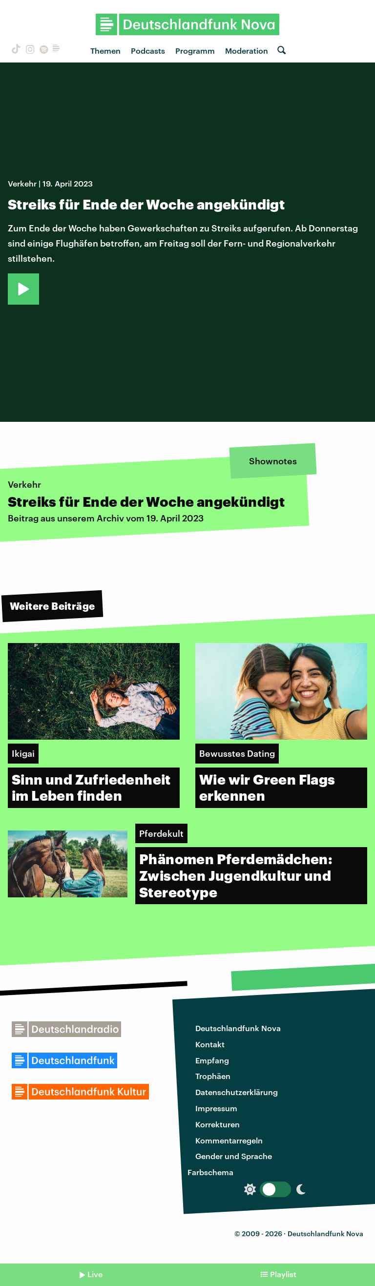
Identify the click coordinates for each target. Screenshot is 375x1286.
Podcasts (148, 50)
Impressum (216, 1108)
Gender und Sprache (233, 1156)
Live (95, 1274)
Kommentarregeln (229, 1140)
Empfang (212, 1060)
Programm (195, 50)
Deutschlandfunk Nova (238, 1028)
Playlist (283, 1274)
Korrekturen (217, 1124)
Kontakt (210, 1044)
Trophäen (212, 1075)
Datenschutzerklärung (236, 1092)
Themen (105, 50)
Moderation (246, 50)
